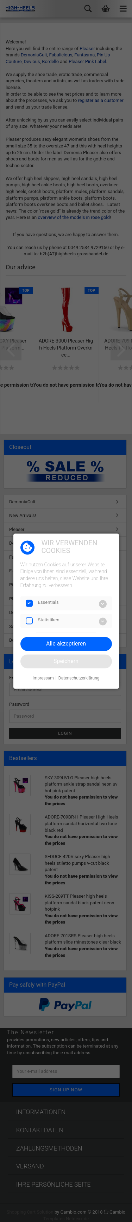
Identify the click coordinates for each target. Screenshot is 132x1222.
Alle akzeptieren (66, 643)
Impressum (43, 678)
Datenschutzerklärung (79, 678)
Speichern (66, 661)
